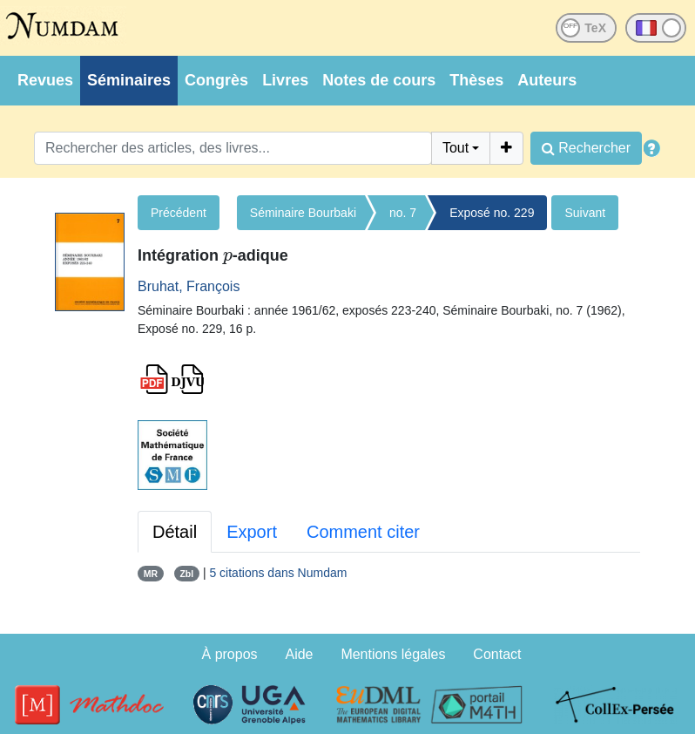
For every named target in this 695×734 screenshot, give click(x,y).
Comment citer (363, 531)
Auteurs (547, 80)
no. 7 (402, 213)
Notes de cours (378, 80)
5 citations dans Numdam (278, 573)
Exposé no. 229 (491, 213)
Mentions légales (393, 654)
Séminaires (129, 80)
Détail (174, 531)
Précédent (178, 213)
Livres (285, 80)
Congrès (216, 80)
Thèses (476, 80)
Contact (497, 654)
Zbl (186, 573)
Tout (455, 147)
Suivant (584, 213)
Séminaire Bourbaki (303, 213)
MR (151, 573)
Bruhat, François (189, 286)
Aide (299, 654)
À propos (230, 654)
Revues (45, 80)
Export (251, 531)
